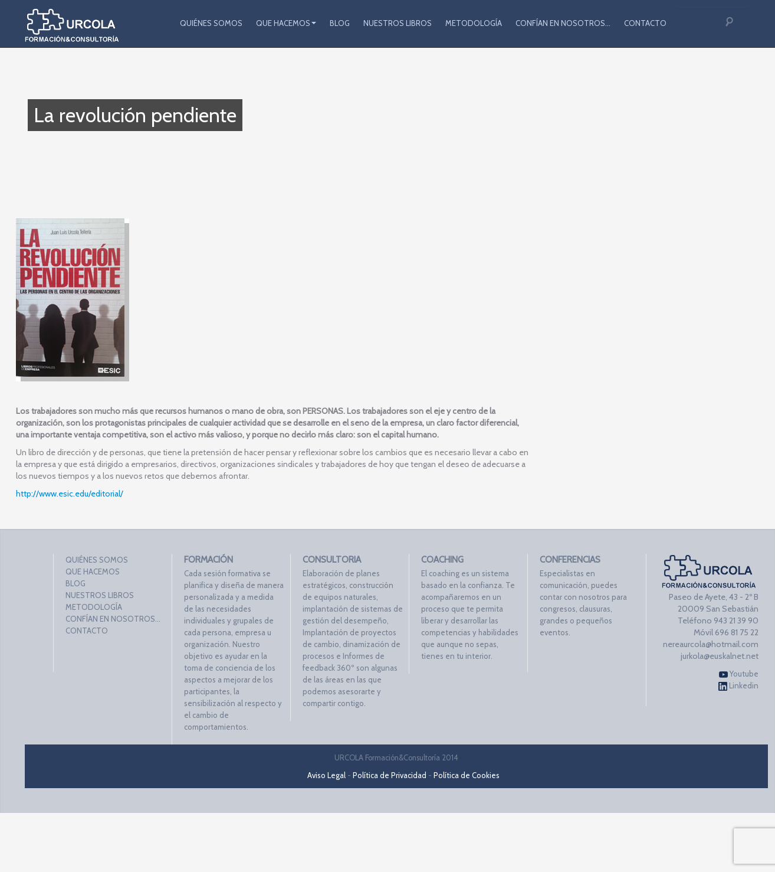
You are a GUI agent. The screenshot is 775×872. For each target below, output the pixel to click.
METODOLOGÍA (473, 23)
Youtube (738, 674)
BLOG (340, 23)
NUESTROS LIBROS (397, 23)
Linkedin (738, 686)
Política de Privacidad (389, 775)
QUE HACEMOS (286, 23)
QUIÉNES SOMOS (211, 23)
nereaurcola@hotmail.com (710, 644)
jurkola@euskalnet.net (719, 656)
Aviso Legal (326, 775)
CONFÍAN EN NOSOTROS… (562, 23)
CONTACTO (645, 23)
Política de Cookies (467, 775)
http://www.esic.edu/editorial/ (69, 493)
